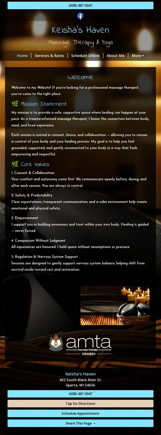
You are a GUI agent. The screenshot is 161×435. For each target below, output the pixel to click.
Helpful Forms (77, 64)
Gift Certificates (27, 64)
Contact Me (138, 55)
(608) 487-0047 (80, 5)
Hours (54, 64)
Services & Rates (45, 55)
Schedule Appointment (80, 422)
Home (18, 55)
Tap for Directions (80, 412)
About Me (111, 55)
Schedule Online (81, 55)
